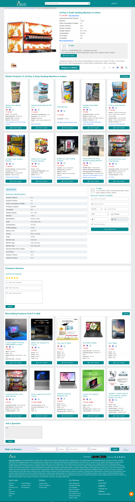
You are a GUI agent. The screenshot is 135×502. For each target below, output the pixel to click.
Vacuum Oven (60, 464)
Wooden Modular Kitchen (39, 471)
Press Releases (25, 481)
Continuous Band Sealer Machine (93, 469)
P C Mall (71, 44)
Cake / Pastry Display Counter (59, 467)
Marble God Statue (98, 467)
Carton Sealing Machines (36, 460)
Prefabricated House (28, 464)
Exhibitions (12, 492)
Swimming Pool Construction (47, 473)
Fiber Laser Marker (73, 467)
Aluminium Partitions (111, 458)
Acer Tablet (113, 341)
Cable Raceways (45, 469)
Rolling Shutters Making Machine (56, 471)
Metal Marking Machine (85, 467)
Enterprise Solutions (74, 494)
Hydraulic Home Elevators (61, 460)
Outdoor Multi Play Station (51, 458)
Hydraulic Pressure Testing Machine (40, 467)
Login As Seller (73, 496)
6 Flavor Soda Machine (117, 103)
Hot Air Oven (68, 464)
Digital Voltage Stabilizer (66, 466)
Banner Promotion (74, 487)
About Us (11, 481)
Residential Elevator (74, 460)
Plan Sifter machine (25, 469)
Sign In (114, 2)
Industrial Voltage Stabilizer (52, 466)
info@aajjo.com (102, 487)
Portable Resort (48, 462)
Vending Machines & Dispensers (16, 6)
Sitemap (11, 483)
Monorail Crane (120, 466)
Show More (124, 74)
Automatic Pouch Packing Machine (112, 469)
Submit (10, 305)
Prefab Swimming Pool (20, 473)
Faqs (10, 494)
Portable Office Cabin (102, 462)
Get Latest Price (74, 14)
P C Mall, (111, 175)
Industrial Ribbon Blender (98, 458)
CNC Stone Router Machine (21, 466)
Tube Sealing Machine (85, 458)
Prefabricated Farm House (25, 462)
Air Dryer (29, 471)
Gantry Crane (104, 466)
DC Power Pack (77, 464)
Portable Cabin (39, 458)
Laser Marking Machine (27, 458)
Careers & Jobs (25, 483)
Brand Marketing (73, 489)
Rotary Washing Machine (37, 466)
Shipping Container (40, 464)
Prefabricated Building (114, 462)
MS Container (80, 462)
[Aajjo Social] (115, 455)
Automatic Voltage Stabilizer (81, 466)
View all (126, 312)
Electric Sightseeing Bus (105, 473)
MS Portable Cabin (58, 462)
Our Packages (73, 485)
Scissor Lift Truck (95, 460)
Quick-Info (12, 489)
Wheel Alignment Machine (90, 471)
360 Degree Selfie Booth (62, 475)
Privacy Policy (43, 485)
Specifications (11, 188)
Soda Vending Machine (30, 6)
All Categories (25, 485)
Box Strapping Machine (22, 460)
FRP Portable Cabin (69, 462)
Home (5, 6)
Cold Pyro (52, 475)
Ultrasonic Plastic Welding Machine (60, 469)
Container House (51, 464)
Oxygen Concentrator (32, 475)
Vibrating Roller (74, 458)
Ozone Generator (44, 475)
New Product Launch (75, 492)
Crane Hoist (112, 466)
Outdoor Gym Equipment (91, 473)
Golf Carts (115, 473)
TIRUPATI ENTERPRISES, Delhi (67, 120)
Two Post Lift (79, 471)
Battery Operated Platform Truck (17, 475)
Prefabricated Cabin (89, 462)
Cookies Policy (43, 481)
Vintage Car (122, 473)
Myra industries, (36, 122)
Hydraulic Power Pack (100, 464)
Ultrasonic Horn (36, 469)
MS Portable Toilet (38, 462)
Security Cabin (119, 460)
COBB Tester (12, 467)
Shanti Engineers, (36, 175)
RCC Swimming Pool (61, 473)
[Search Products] (45, 2)
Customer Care (13, 485)
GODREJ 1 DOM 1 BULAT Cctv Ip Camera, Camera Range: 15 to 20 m (118, 394)
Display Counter (48, 460)
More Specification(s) (66, 39)
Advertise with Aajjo (74, 483)
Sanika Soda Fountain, (12, 175)
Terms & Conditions (44, 483)
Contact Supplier (70, 54)
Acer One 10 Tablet (64, 341)
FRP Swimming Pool (32, 473)
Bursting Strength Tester (23, 467)
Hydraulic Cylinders (87, 464)
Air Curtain (112, 467)
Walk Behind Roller (64, 458)
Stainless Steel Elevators (107, 460)
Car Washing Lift (70, 471)
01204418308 (102, 481)
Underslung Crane (95, 466)
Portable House (13, 462)
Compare (125, 447)
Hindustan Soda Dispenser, (117, 122)
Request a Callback (69, 66)
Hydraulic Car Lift (85, 460)
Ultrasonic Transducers (77, 469)
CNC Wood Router (112, 464)
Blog (10, 487)
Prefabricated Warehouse (15, 464)
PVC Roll (106, 467)
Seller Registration (74, 481)
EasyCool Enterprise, (63, 175)
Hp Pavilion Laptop (90, 341)
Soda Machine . (62, 105)
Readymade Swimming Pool (75, 473)
